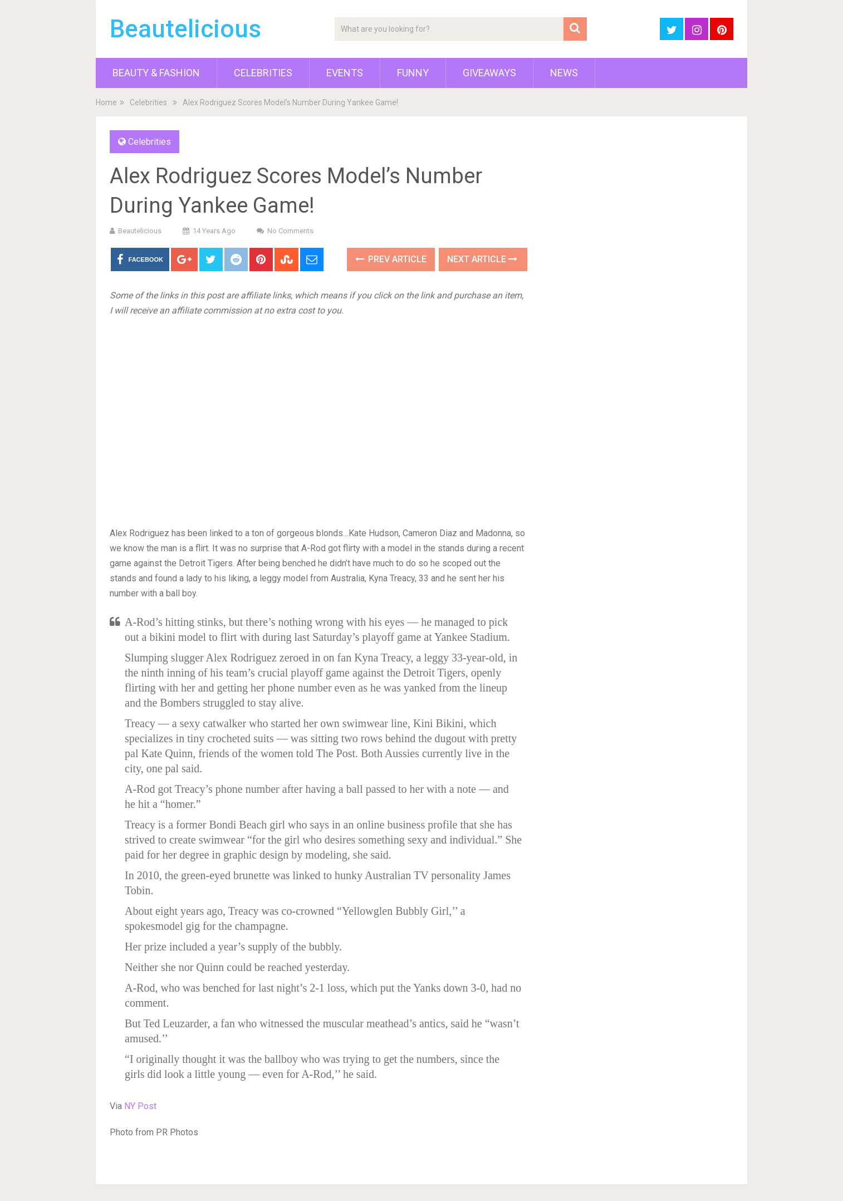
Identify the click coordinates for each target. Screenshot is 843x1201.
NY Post (140, 1106)
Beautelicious (185, 29)
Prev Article (391, 259)
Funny (413, 73)
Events (344, 73)
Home (106, 102)
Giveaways (489, 73)
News (564, 73)
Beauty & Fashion (156, 73)
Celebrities (263, 73)
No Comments (290, 231)
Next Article (482, 259)
